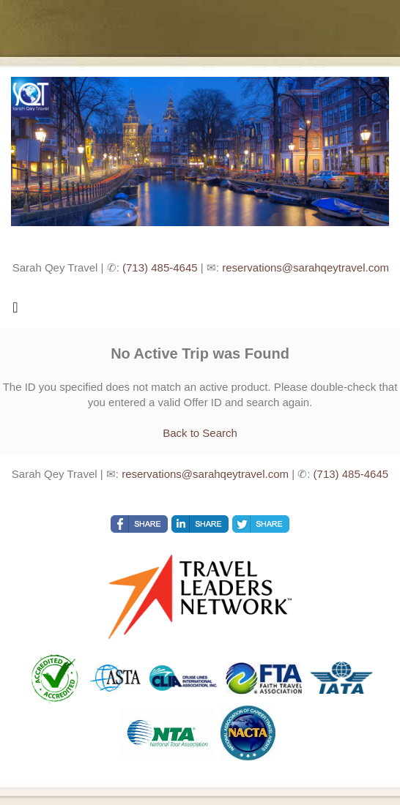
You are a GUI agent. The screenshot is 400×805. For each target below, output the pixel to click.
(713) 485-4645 (160, 267)
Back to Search (200, 433)
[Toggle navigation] (15, 311)
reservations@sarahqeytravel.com (305, 267)
